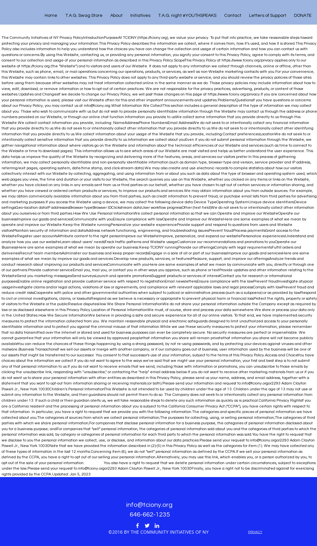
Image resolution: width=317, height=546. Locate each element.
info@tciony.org (97, 106)
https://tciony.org (152, 38)
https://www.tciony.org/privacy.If (235, 94)
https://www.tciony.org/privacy (248, 60)
